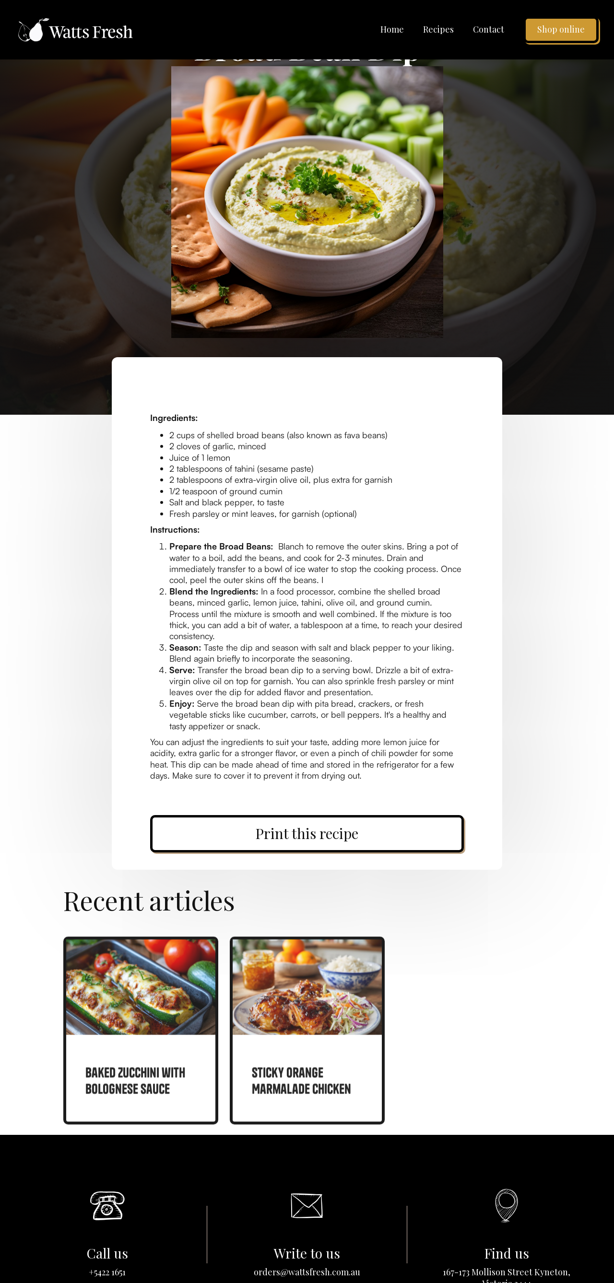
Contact (488, 29)
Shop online (561, 29)
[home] (75, 29)
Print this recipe (306, 833)
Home (392, 29)
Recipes (438, 29)
